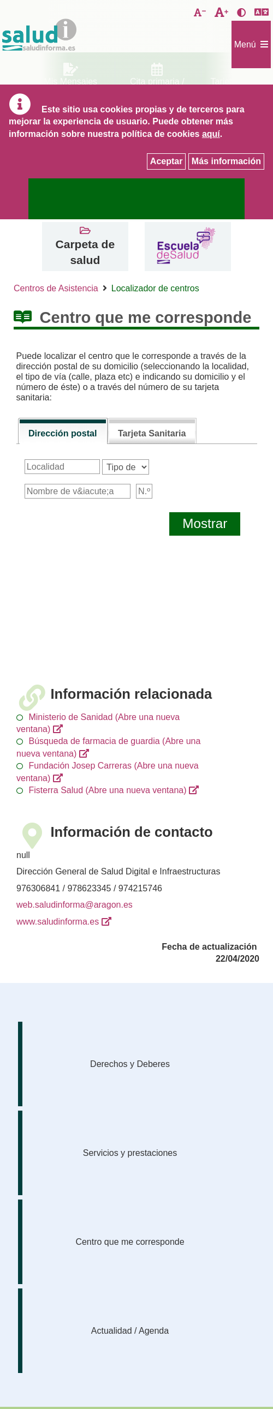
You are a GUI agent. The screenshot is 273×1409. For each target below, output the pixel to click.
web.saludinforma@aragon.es (74, 904)
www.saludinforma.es (57, 921)
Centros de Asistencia (56, 288)
